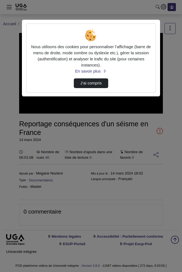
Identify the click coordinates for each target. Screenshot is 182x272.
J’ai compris (91, 83)
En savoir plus (91, 71)
